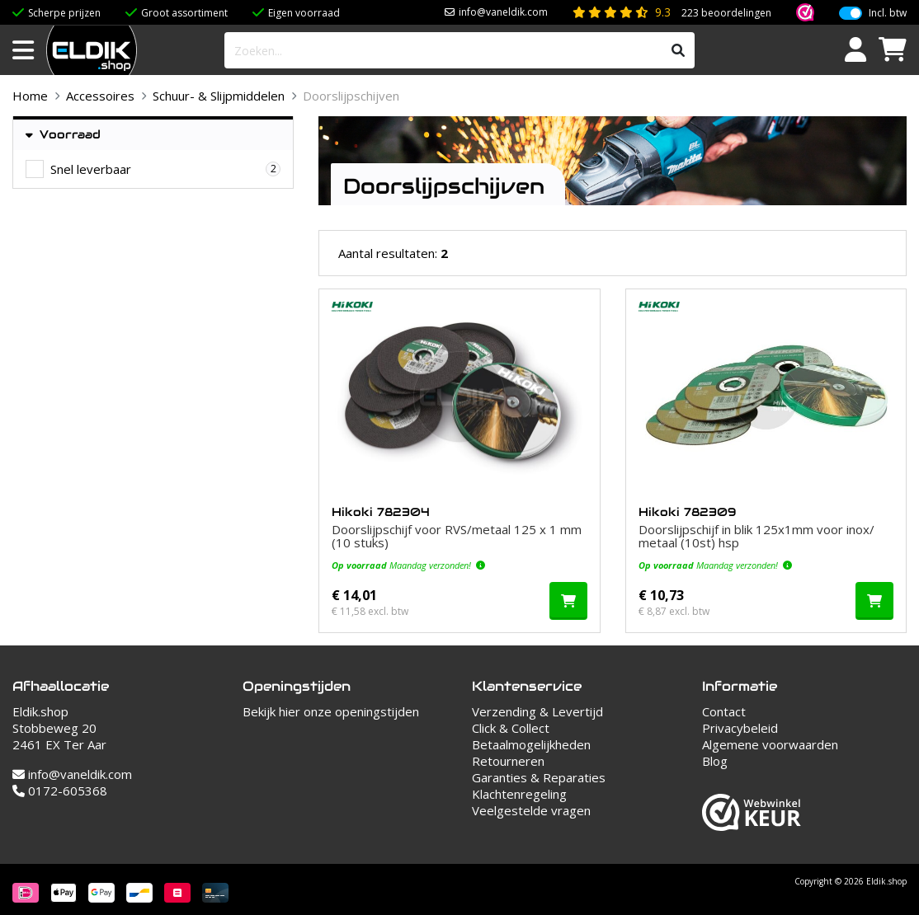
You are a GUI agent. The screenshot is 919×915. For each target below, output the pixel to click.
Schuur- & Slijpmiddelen (219, 95)
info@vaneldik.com (503, 12)
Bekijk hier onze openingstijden (331, 711)
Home (30, 95)
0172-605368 (59, 790)
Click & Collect (510, 728)
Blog (715, 761)
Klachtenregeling (519, 794)
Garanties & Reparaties (539, 777)
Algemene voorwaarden (770, 744)
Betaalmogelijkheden (531, 744)
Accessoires (100, 95)
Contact (724, 711)
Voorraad (63, 135)
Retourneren (508, 761)
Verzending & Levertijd (537, 711)
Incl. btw (888, 13)
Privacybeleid (740, 728)
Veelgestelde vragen (531, 810)
